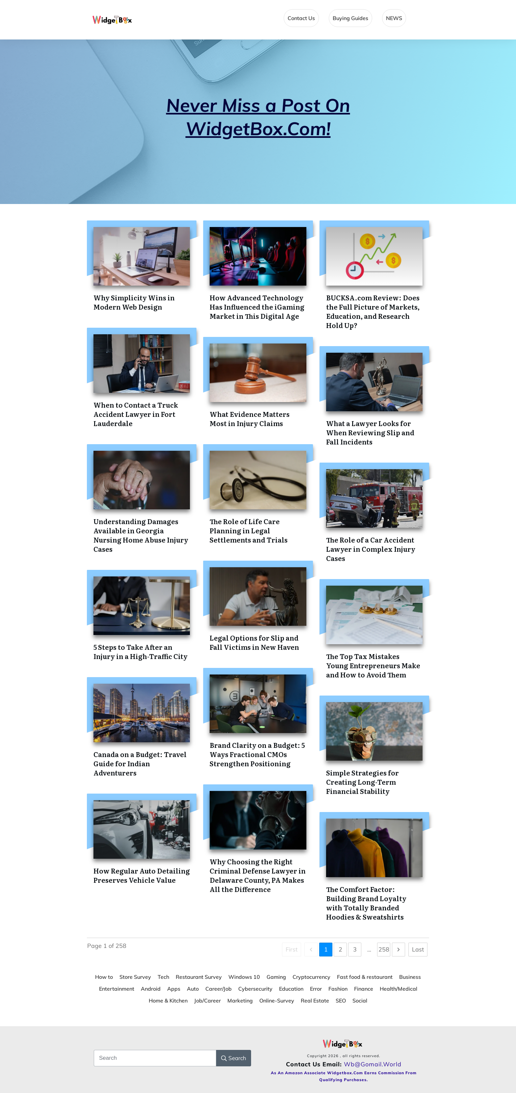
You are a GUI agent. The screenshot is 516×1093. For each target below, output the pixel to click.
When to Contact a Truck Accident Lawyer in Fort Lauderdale (135, 414)
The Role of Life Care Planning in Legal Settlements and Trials (249, 530)
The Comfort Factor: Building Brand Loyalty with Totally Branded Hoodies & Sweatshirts (366, 903)
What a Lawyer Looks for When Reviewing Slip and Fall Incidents (370, 432)
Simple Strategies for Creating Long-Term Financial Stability (362, 782)
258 (383, 949)
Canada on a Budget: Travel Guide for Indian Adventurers (140, 763)
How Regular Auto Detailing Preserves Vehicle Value (141, 875)
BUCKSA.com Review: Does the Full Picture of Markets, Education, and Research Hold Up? (373, 311)
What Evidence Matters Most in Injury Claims (250, 418)
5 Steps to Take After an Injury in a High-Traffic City (140, 651)
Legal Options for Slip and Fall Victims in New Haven (254, 642)
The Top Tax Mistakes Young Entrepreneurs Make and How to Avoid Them (373, 665)
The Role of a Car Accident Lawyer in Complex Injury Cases (370, 549)
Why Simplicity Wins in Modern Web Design (134, 302)
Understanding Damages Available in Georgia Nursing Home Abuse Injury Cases (140, 535)
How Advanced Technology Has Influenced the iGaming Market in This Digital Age (257, 306)
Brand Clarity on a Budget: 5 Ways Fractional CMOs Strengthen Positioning (257, 754)
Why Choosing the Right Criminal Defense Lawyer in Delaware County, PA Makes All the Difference (258, 875)
